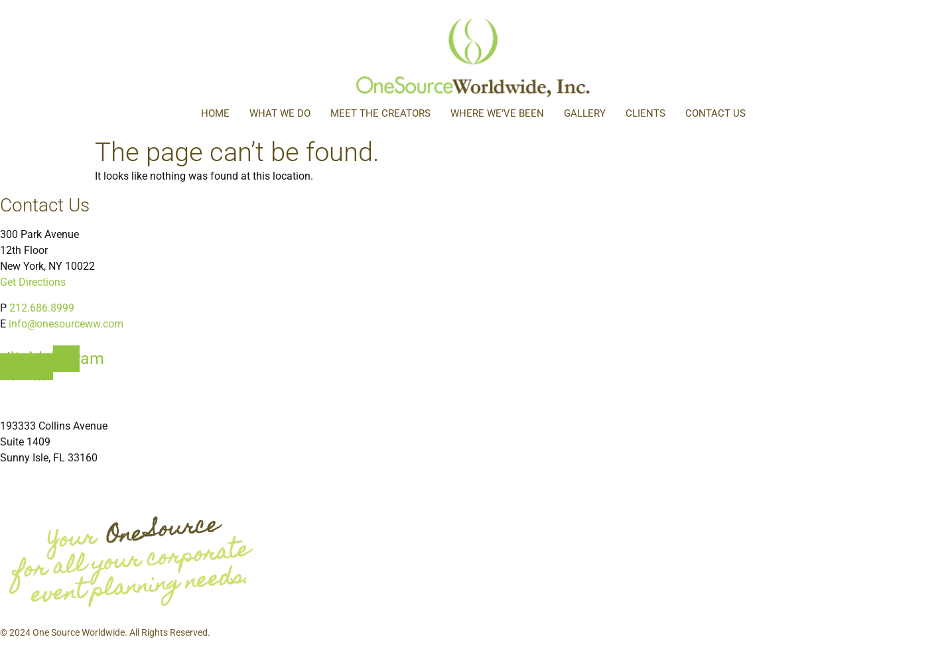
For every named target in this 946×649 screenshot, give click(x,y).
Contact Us (715, 113)
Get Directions (33, 282)
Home (215, 113)
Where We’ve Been (497, 113)
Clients (645, 113)
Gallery (585, 113)
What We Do (279, 113)
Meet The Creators (380, 113)
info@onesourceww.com (66, 324)
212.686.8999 (41, 308)
